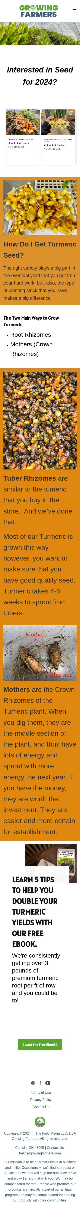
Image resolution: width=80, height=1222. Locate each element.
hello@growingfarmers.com (40, 1153)
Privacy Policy (41, 1100)
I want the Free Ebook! (40, 1044)
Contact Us (40, 1107)
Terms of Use (41, 1092)
